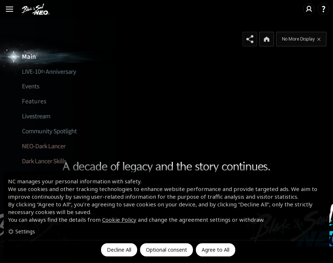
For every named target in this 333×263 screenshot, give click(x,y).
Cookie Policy (119, 219)
